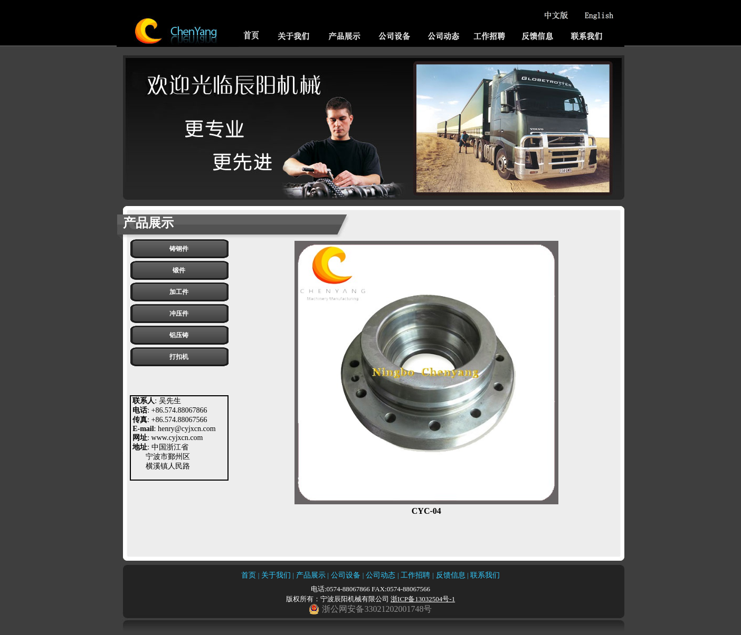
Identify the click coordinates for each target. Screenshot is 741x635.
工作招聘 (415, 575)
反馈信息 (451, 575)
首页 (248, 575)
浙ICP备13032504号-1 (423, 599)
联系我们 (484, 575)
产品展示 (311, 575)
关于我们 (277, 575)
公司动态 (380, 575)
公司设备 (345, 575)
